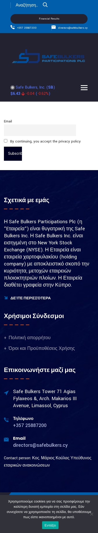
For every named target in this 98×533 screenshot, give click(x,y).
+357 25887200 (27, 28)
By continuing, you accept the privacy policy (42, 141)
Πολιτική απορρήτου (30, 338)
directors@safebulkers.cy (73, 28)
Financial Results (49, 19)
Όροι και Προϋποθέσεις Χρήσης (42, 348)
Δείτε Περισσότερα (27, 297)
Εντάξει (50, 525)
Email (8, 121)
